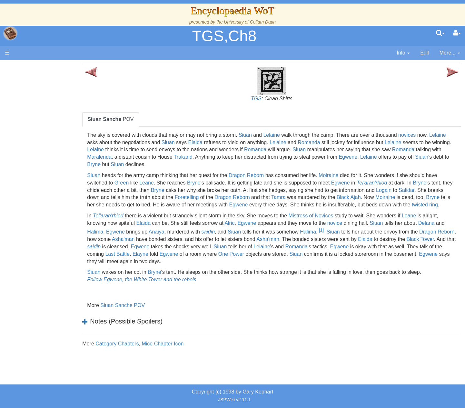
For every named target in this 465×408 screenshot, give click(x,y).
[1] (371, 237)
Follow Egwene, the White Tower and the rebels (163, 287)
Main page (30, 67)
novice (373, 230)
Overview (54, 159)
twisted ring (176, 212)
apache (10, 33)
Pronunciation (46, 270)
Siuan (267, 135)
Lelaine (293, 135)
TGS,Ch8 (224, 36)
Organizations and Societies (63, 203)
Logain (447, 190)
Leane (181, 182)
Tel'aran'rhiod (406, 182)
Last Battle (233, 261)
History (39, 130)
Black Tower (156, 254)
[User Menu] (457, 33)
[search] (440, 33)
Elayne (256, 261)
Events (38, 144)
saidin (258, 239)
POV (133, 119)
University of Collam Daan (250, 22)
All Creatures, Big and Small (63, 218)
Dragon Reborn (268, 175)
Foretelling (261, 197)
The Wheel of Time (52, 115)
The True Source (50, 122)
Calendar (41, 137)
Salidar (123, 197)
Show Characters (50, 196)
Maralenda (183, 157)
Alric (269, 230)
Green (156, 182)
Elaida (235, 142)
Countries (54, 166)
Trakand (266, 157)
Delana (117, 239)
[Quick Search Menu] (440, 33)
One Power (347, 261)
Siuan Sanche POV (145, 312)
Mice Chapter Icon (185, 351)
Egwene (431, 157)
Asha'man (204, 246)
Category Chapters (139, 351)
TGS (267, 98)
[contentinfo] (403, 53)
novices (429, 135)
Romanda (349, 142)
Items (37, 225)
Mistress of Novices (333, 223)
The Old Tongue (49, 174)
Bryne (206, 164)
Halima (145, 239)
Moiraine (351, 175)
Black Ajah (423, 197)
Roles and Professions (56, 211)
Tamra (352, 197)
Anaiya (206, 239)
